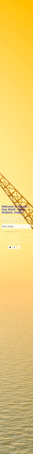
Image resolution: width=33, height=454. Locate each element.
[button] (16, 209)
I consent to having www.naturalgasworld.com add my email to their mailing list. (10, 231)
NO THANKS (16, 242)
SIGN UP (16, 237)
